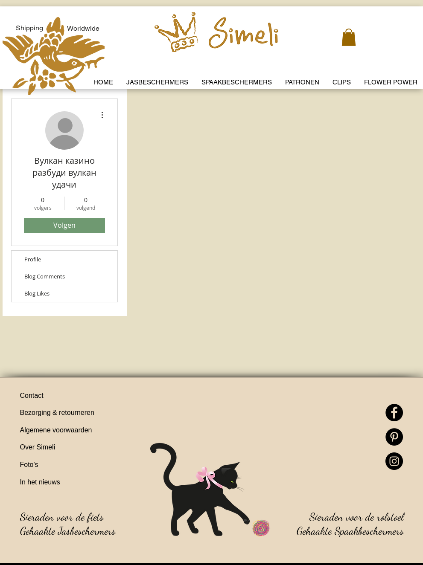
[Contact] (69, 396)
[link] (348, 37)
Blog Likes (37, 293)
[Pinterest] (394, 437)
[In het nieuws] (69, 482)
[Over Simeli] (69, 447)
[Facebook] (394, 412)
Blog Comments (44, 276)
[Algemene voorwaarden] (69, 430)
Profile (32, 259)
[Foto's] (69, 465)
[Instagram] (394, 461)
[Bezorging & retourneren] (69, 413)
